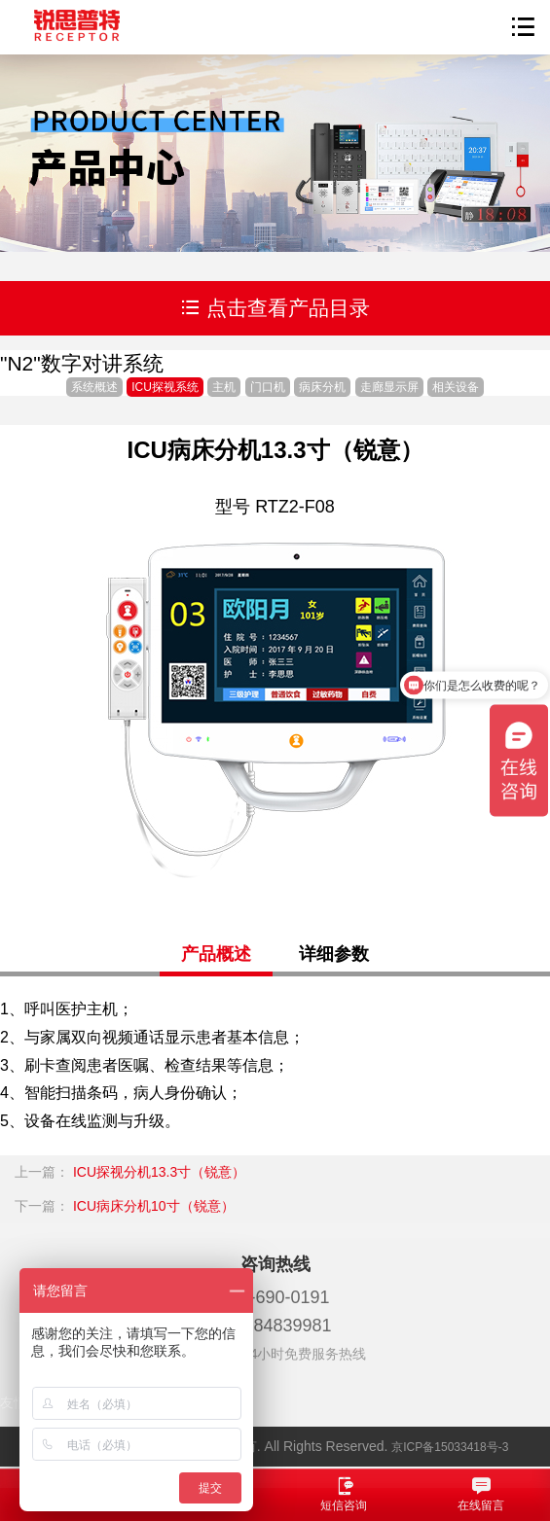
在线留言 (481, 1493)
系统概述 (94, 387)
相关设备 (455, 387)
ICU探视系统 (165, 387)
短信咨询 (344, 1493)
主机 (224, 387)
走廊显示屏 (389, 387)
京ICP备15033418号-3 (449, 1447)
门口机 (267, 387)
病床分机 (322, 387)
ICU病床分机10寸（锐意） (154, 1206)
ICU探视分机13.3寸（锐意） (159, 1172)
